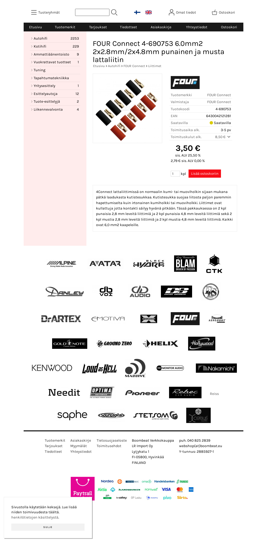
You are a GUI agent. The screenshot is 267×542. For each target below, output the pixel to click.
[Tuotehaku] (92, 12)
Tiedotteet (128, 27)
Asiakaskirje (161, 27)
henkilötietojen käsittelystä (34, 517)
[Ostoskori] (223, 12)
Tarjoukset (98, 27)
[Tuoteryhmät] (46, 12)
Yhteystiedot (196, 27)
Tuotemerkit (65, 27)
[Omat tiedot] (182, 12)
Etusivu (35, 27)
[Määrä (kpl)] (175, 174)
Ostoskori (229, 27)
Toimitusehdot (109, 446)
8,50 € (223, 137)
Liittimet (154, 66)
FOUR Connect (134, 66)
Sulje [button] (48, 527)
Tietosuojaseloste (112, 440)
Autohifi (114, 66)
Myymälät (78, 446)
